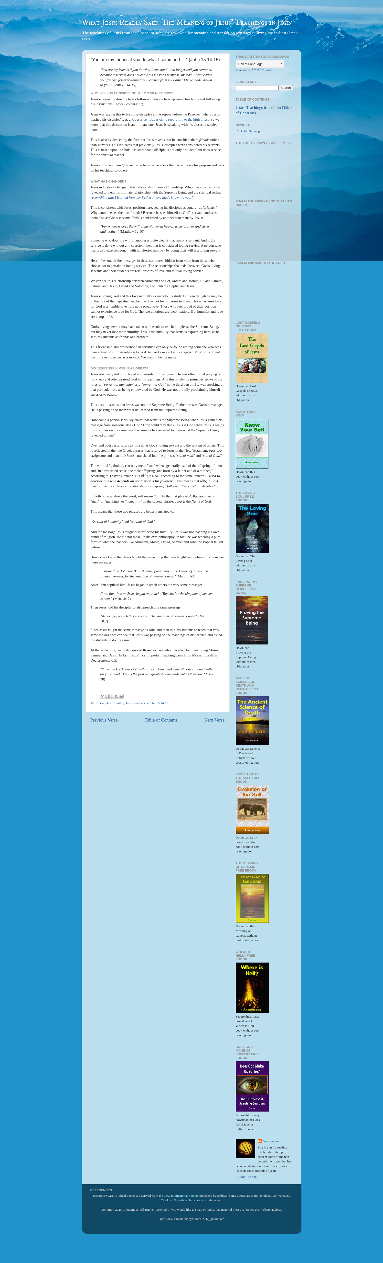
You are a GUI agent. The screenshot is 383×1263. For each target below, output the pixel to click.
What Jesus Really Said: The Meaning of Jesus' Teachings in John (187, 22)
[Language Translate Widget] (260, 64)
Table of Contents (161, 720)
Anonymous (271, 1141)
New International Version (181, 1195)
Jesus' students (135, 703)
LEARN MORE (246, 1177)
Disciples (104, 703)
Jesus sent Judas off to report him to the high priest (172, 119)
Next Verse (214, 720)
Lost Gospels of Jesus (181, 1200)
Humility (118, 703)
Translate (263, 70)
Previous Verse (104, 720)
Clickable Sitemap (248, 131)
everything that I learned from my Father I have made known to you (141, 197)
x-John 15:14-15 (157, 703)
